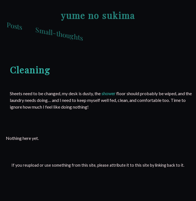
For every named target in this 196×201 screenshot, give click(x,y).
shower (108, 93)
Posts (14, 26)
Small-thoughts (59, 33)
